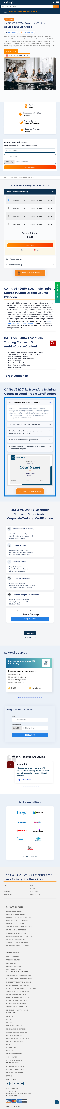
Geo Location (11, 1057)
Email (13, 716)
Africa (32, 888)
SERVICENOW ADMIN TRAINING (17, 921)
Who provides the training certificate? (24, 402)
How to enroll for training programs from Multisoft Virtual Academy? (25, 432)
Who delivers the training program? (23, 440)
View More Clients (30, 856)
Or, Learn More (30, 637)
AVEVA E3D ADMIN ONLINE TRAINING (19, 927)
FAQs (8, 1045)
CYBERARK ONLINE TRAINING (16, 933)
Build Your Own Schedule (30, 272)
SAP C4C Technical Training (17, 942)
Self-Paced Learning (14, 259)
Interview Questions (14, 1054)
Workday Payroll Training (16, 1007)
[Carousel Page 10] (37, 697)
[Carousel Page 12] (41, 697)
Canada (7, 891)
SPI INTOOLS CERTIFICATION (16, 994)
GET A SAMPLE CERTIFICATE (30, 491)
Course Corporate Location (17, 1038)
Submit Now (30, 167)
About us (9, 1017)
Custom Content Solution (16, 1032)
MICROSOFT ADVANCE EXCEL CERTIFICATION (22, 988)
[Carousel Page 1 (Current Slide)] (19, 697)
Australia (34, 891)
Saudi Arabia (35, 894)
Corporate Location (14, 1041)
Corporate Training (14, 265)
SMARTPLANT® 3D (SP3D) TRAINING (18, 918)
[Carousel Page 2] (20, 697)
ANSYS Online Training (14, 911)
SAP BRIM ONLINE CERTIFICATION (17, 985)
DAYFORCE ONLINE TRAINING (16, 914)
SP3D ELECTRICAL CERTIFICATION (17, 991)
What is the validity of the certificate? (24, 424)
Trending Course (13, 960)
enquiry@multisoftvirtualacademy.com (18, 1093)
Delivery (9, 1023)
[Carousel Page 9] (35, 697)
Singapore (8, 894)
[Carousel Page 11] (39, 697)
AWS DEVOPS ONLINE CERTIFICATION (19, 976)
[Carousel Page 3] (22, 697)
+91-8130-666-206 (11, 1091)
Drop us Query (30, 619)
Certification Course (14, 966)
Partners (9, 1076)
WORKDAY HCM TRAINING (15, 924)
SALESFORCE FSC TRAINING (15, 939)
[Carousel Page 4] (24, 697)
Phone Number (16, 724)
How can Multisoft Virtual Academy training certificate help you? (27, 447)
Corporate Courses (14, 1035)
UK (4, 888)
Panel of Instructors (14, 1073)
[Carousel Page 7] (31, 697)
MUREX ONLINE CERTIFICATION (16, 1004)
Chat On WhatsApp (57, 292)
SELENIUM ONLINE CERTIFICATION (17, 998)
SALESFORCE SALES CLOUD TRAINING (19, 936)
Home (5, 12)
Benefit (9, 1020)
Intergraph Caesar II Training (17, 1010)
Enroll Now (11, 51)
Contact (9, 1051)
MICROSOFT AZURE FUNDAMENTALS (18, 982)
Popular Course (12, 957)
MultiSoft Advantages (15, 1067)
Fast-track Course (13, 969)
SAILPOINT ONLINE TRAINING (16, 930)
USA (5, 885)
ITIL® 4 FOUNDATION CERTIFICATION (19, 979)
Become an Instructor (15, 1070)
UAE (31, 885)
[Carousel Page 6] (28, 697)
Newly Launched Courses (16, 1029)
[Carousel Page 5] (26, 697)
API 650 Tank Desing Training (17, 946)
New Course (11, 963)
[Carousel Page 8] (33, 697)
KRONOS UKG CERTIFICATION (16, 1001)
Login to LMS (11, 1048)
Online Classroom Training (17, 191)
